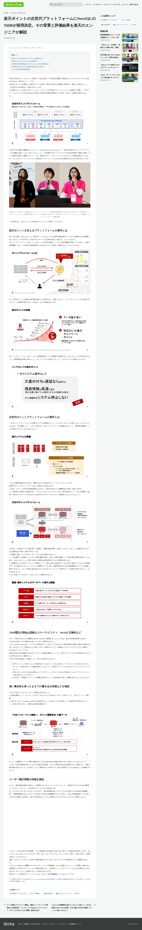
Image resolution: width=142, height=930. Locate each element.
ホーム (6, 12)
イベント (88, 4)
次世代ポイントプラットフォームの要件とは (24, 61)
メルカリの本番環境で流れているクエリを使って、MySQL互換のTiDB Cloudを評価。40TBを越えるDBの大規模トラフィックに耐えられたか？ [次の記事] (73, 907)
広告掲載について (75, 924)
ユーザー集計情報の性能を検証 (20, 69)
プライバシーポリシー (49, 924)
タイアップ (107, 4)
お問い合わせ (133, 4)
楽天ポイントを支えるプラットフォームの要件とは (26, 58)
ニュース (125, 4)
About (20, 924)
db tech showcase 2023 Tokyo (49, 150)
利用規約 (26, 924)
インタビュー (97, 4)
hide (16, 55)
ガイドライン (62, 924)
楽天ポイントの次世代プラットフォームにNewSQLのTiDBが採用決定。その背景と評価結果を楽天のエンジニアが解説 (49, 879)
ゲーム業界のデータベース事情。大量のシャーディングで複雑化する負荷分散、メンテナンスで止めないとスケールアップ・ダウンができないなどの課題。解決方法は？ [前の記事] (26, 907)
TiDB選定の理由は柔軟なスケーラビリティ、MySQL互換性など (30, 64)
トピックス (116, 4)
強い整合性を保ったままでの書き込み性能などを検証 (27, 66)
